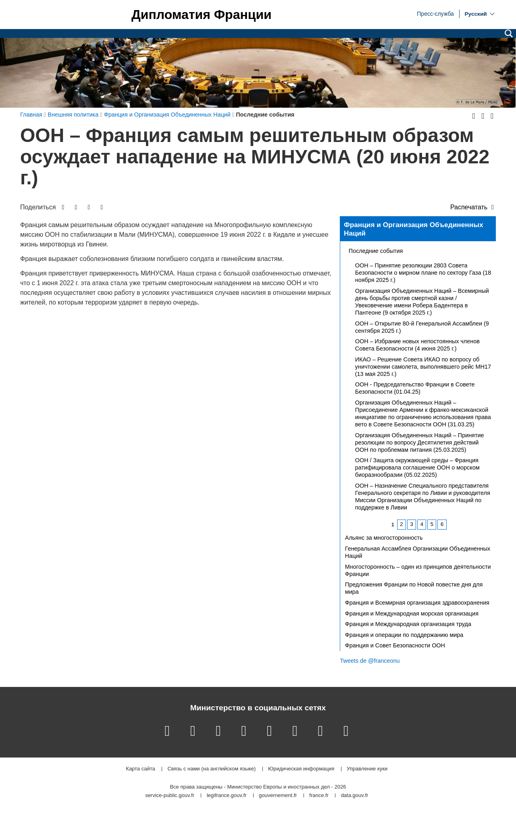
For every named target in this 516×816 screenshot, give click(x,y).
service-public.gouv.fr (169, 795)
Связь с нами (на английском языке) (211, 769)
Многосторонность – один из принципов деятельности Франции (418, 570)
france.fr (319, 795)
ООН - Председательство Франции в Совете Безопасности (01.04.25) (415, 388)
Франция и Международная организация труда (408, 624)
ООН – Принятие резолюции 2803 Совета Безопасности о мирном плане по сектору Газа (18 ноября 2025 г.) (423, 272)
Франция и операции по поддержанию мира (404, 635)
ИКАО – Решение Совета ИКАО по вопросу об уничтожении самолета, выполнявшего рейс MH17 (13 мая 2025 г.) (423, 366)
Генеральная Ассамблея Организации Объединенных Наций (417, 552)
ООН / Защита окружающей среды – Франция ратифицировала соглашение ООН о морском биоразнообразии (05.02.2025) (417, 467)
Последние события (376, 251)
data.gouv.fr (354, 795)
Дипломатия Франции (201, 14)
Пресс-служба (435, 13)
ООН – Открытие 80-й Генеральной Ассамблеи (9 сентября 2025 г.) (422, 327)
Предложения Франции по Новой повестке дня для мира (414, 588)
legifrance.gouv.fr (227, 795)
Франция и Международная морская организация (412, 613)
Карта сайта (140, 769)
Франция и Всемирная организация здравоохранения (417, 602)
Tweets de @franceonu (369, 660)
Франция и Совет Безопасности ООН (395, 645)
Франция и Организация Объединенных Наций (413, 229)
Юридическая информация (301, 769)
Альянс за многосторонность (384, 537)
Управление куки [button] (367, 769)
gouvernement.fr (278, 795)
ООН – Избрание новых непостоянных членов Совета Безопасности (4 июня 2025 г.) (417, 345)
